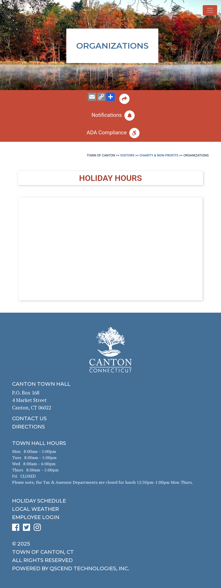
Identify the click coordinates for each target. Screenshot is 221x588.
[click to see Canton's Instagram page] (38, 528)
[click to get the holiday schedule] (110, 501)
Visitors (127, 155)
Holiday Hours (110, 178)
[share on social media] (110, 97)
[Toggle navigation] (210, 10)
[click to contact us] (110, 418)
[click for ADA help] (110, 133)
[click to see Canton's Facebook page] (17, 528)
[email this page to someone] (92, 97)
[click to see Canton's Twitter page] (28, 528)
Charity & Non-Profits (159, 155)
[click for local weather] (110, 509)
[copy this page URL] (101, 97)
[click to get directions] (110, 427)
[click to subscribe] (110, 115)
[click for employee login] (110, 517)
